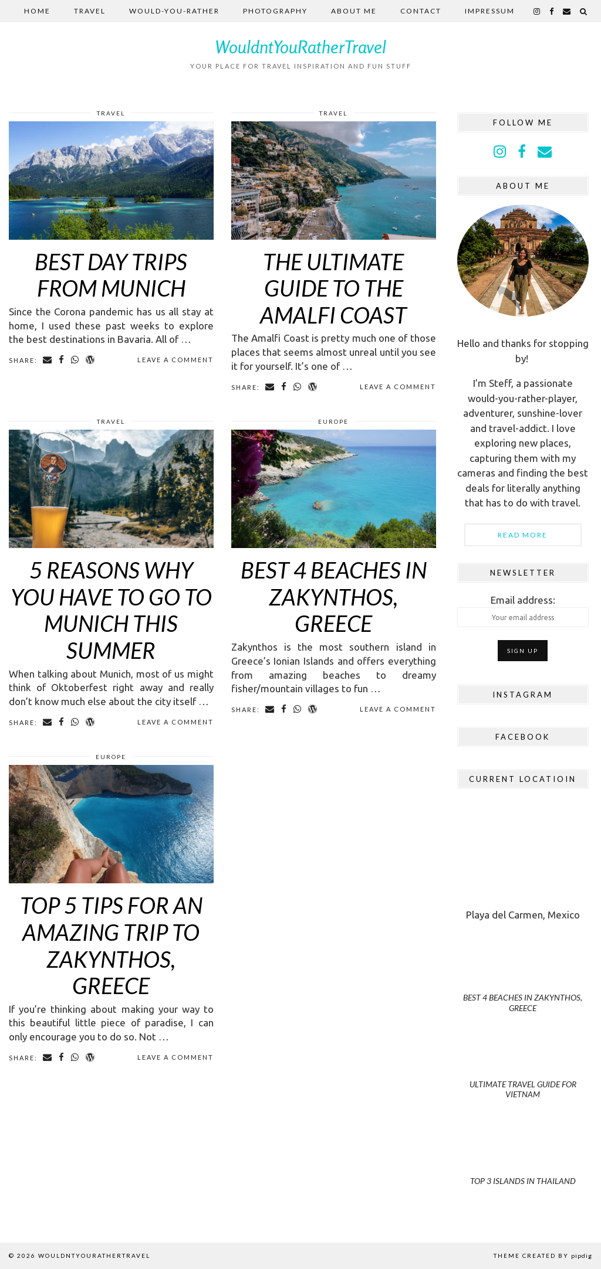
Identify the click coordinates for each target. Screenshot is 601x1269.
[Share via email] (48, 360)
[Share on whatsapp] (75, 360)
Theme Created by (543, 1255)
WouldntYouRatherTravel (300, 46)
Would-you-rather (174, 10)
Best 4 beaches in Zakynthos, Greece (334, 596)
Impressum (490, 10)
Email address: (523, 611)
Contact (420, 10)
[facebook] (552, 11)
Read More (523, 534)
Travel (90, 10)
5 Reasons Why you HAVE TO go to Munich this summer (111, 610)
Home (37, 10)
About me (354, 10)
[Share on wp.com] (91, 360)
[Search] (584, 11)
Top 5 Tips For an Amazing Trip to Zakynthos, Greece (111, 945)
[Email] (567, 11)
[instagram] (537, 11)
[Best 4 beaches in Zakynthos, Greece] (523, 985)
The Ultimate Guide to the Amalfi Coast (333, 288)
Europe (333, 421)
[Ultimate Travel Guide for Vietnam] (523, 1071)
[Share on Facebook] (62, 360)
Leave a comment (175, 359)
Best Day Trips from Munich (111, 275)
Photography (275, 10)
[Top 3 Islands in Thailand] (523, 1158)
